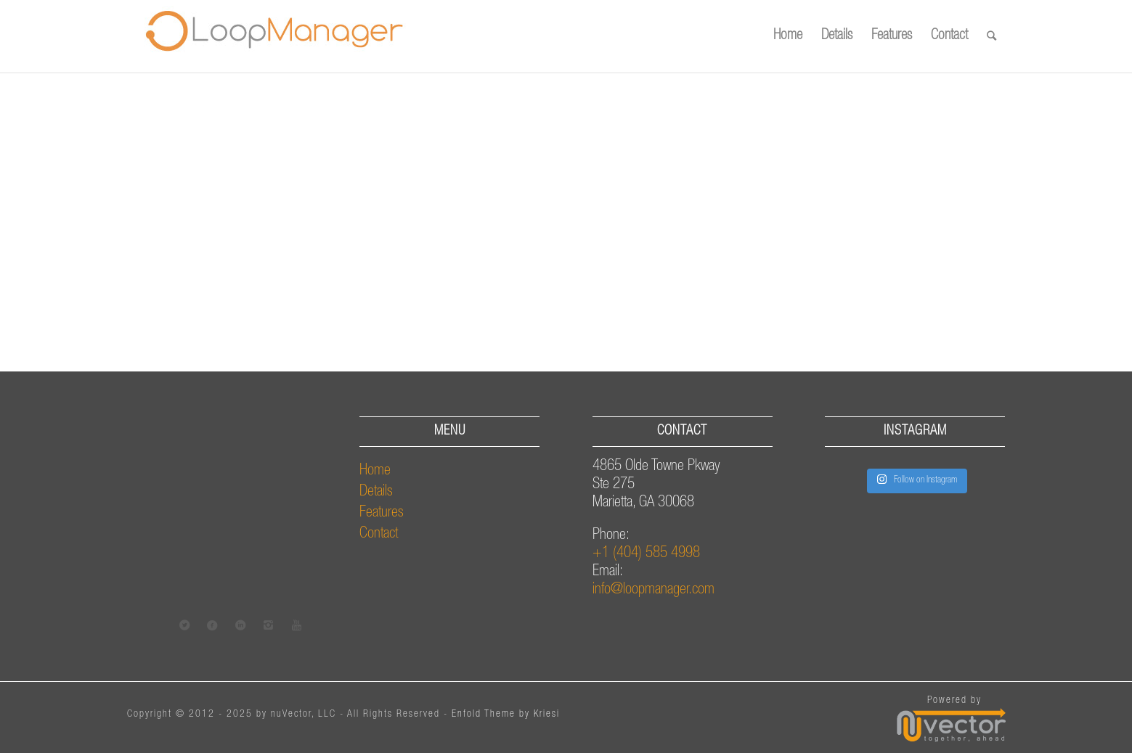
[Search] (991, 36)
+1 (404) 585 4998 (646, 553)
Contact (378, 534)
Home (375, 471)
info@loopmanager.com (653, 590)
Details (376, 492)
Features (381, 513)
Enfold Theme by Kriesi (506, 714)
